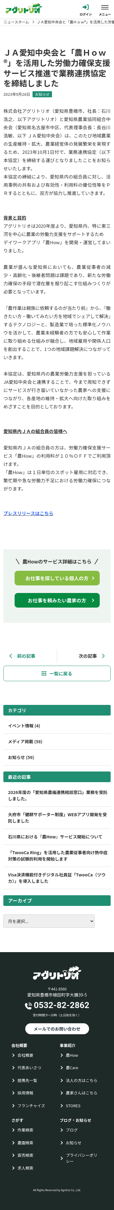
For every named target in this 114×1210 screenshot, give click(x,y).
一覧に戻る (60, 673)
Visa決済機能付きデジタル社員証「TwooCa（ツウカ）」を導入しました (56, 878)
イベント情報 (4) (24, 726)
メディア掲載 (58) (25, 741)
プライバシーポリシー (82, 1158)
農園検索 (25, 1143)
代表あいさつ (29, 1067)
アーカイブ (20, 900)
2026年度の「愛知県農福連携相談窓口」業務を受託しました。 (57, 795)
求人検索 (25, 1168)
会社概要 (25, 1055)
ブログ (72, 1130)
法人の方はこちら (82, 1080)
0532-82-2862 (61, 1005)
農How (72, 1055)
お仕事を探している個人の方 (57, 578)
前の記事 (22, 656)
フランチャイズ (31, 1105)
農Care (72, 1067)
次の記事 (92, 656)
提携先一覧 (27, 1080)
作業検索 (25, 1130)
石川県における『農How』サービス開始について (55, 837)
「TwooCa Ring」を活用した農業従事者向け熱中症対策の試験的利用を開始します (57, 855)
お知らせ (42, 94)
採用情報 (25, 1093)
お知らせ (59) (21, 757)
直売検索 (25, 1155)
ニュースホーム (16, 22)
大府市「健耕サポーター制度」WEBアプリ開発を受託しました (57, 817)
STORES (73, 1105)
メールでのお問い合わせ (57, 1029)
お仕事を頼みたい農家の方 (57, 600)
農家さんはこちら (82, 1093)
